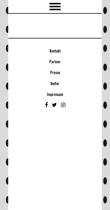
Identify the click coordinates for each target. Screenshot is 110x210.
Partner (55, 62)
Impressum (55, 95)
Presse (55, 73)
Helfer (55, 84)
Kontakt (55, 51)
